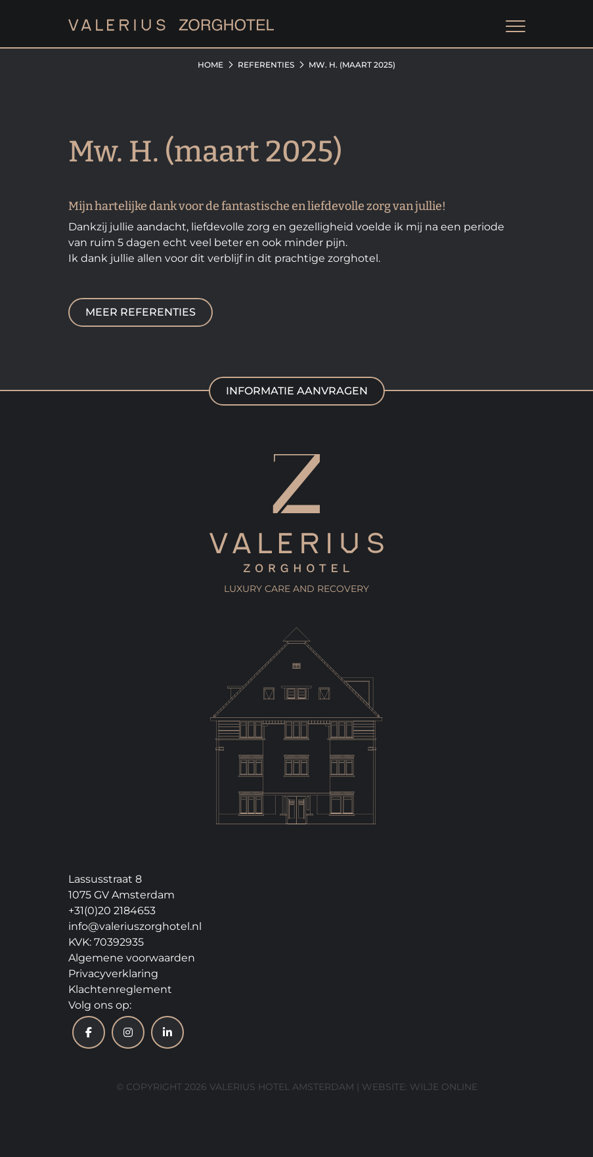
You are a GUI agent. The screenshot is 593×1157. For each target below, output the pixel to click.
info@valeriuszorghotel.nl (135, 926)
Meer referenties (140, 312)
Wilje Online (443, 1087)
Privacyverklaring (113, 973)
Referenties (266, 65)
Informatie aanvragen (297, 391)
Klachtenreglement (120, 989)
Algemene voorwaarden (131, 958)
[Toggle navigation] (515, 27)
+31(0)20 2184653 (112, 910)
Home (210, 65)
